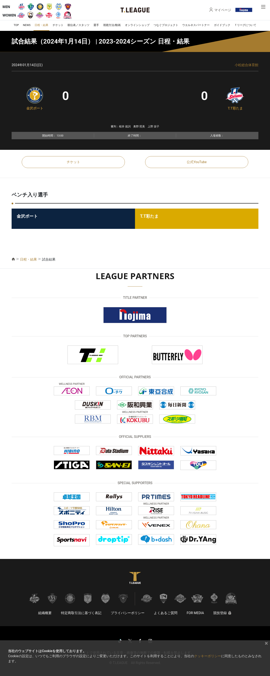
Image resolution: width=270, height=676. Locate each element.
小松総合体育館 (246, 65)
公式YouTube (197, 162)
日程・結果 (41, 25)
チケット (58, 25)
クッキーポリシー (207, 656)
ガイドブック (222, 25)
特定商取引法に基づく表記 (81, 613)
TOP (16, 25)
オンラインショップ (137, 25)
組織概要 (45, 613)
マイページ (222, 10)
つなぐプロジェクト (166, 25)
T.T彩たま (235, 108)
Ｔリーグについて (245, 25)
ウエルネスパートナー (196, 25)
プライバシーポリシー (127, 613)
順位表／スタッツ (78, 25)
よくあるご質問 (165, 613)
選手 (96, 25)
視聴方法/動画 (112, 25)
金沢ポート (34, 108)
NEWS (27, 25)
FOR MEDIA (195, 613)
